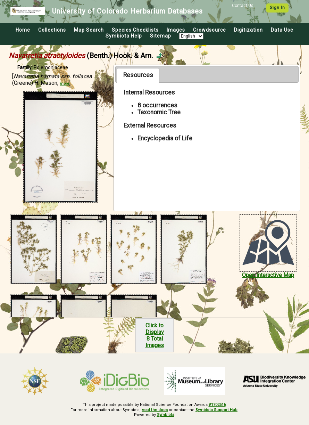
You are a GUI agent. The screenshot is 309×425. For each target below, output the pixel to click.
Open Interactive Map (268, 275)
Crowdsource (209, 30)
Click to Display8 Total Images (154, 335)
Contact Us (242, 5)
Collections (52, 30)
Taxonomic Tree (159, 112)
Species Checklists (135, 30)
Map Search (89, 30)
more (64, 83)
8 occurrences (157, 105)
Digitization (248, 30)
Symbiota (165, 414)
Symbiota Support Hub (216, 409)
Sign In (277, 7)
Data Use (282, 30)
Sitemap (160, 36)
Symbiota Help (124, 36)
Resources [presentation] (138, 75)
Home (23, 30)
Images (176, 30)
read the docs (155, 409)
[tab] (138, 75)
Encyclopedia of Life (164, 138)
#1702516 (217, 404)
